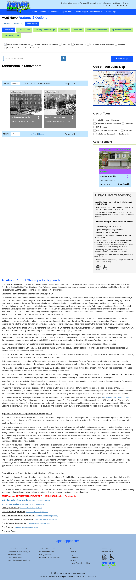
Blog (71, 554)
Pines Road (122, 44)
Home (72, 549)
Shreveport (32, 23)
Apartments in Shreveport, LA (18, 549)
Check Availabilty (124, 184)
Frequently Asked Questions (49, 557)
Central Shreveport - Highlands (18, 44)
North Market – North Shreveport (102, 44)
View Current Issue (15, 557)
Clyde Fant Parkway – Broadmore (46, 44)
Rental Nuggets (82, 12)
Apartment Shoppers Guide (62, 12)
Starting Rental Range (45, 29)
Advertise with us (96, 12)
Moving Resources (45, 554)
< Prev (34, 134)
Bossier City (18, 23)
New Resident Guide (46, 552)
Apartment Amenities (121, 29)
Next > (41, 134)
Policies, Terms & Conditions (80, 563)
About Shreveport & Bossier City (19, 560)
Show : (6, 134)
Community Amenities (97, 29)
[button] (128, 167)
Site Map (73, 560)
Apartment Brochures (47, 549)
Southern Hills (35, 48)
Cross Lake (66, 44)
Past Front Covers (14, 554)
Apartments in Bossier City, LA (19, 552)
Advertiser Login (110, 12)
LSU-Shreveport (80, 44)
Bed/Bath (78, 29)
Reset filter (8, 29)
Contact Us (74, 557)
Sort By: (6, 83)
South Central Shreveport (16, 48)
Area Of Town (24, 29)
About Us (73, 552)
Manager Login (106, 549)
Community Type (11, 35)
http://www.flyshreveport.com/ (116, 397)
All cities (7, 23)
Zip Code (64, 29)
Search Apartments (40, 12)
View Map (122, 58)
